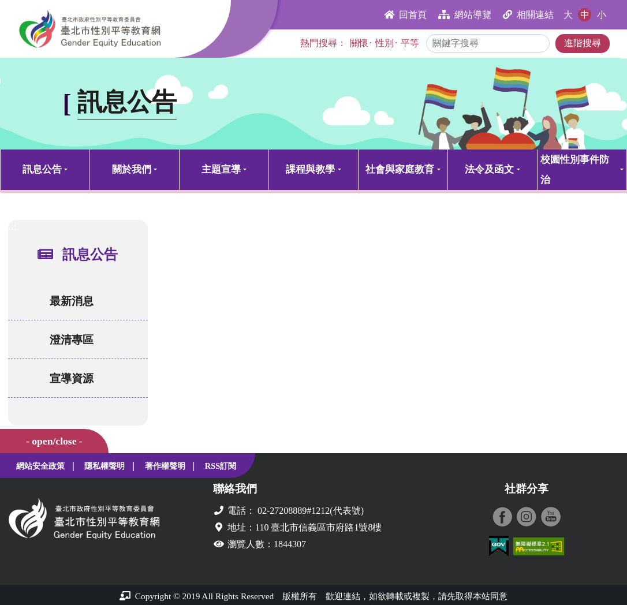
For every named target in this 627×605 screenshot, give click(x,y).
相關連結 (528, 15)
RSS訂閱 (220, 465)
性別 (384, 43)
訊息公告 (42, 169)
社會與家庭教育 (399, 169)
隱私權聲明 (104, 465)
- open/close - (54, 441)
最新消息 (68, 301)
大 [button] (568, 15)
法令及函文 (489, 169)
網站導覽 (464, 15)
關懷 (359, 43)
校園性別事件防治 (574, 169)
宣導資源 (68, 378)
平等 (410, 43)
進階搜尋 (582, 43)
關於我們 (131, 169)
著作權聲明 (165, 465)
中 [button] (584, 15)
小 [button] (601, 15)
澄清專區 (68, 340)
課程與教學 (310, 169)
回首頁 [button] (405, 15)
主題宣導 (221, 169)
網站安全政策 (40, 465)
